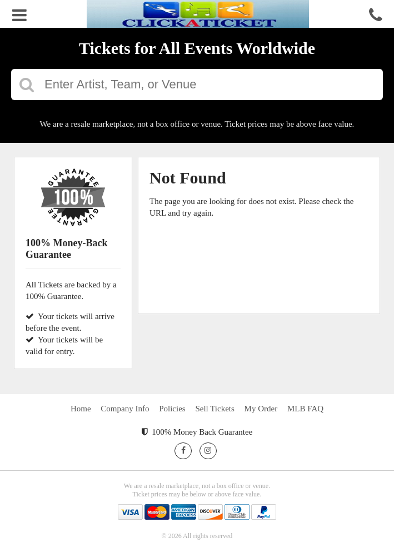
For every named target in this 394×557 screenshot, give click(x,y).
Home (81, 408)
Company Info (125, 408)
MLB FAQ (305, 408)
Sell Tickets (214, 408)
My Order (261, 408)
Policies (172, 408)
